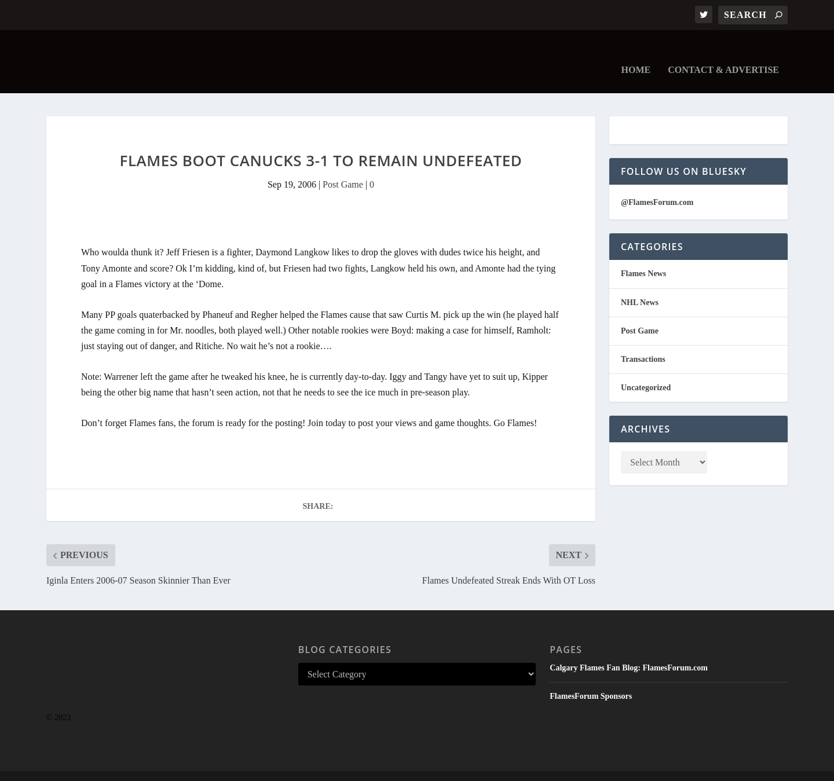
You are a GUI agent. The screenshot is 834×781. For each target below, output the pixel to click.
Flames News (643, 256)
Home (636, 53)
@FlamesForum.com (657, 185)
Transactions (643, 342)
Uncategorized (646, 370)
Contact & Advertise (723, 53)
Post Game (343, 168)
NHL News (640, 285)
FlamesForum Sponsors (591, 679)
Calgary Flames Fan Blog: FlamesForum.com (629, 651)
